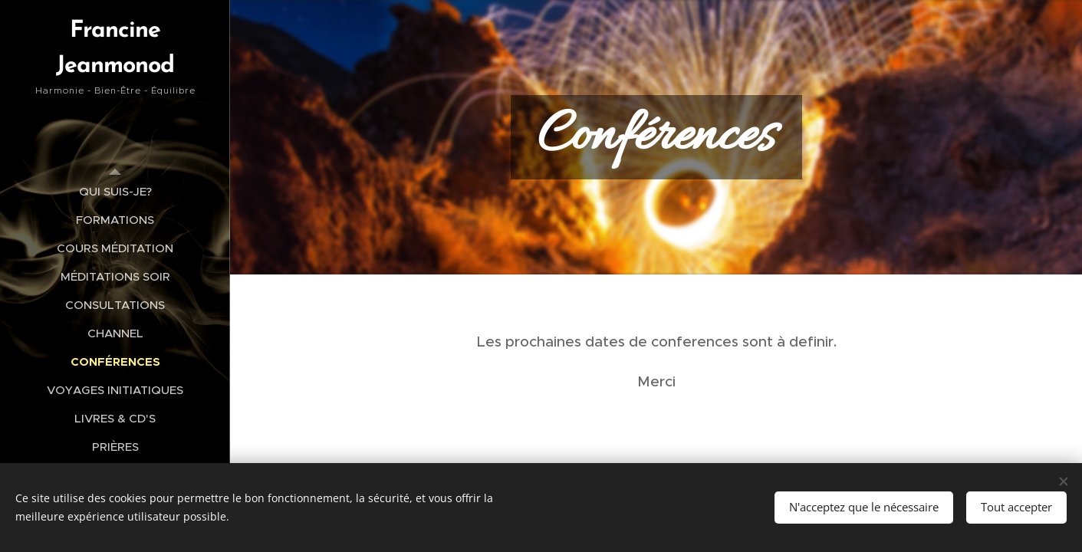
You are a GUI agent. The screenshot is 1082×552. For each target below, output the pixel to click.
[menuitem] (115, 191)
